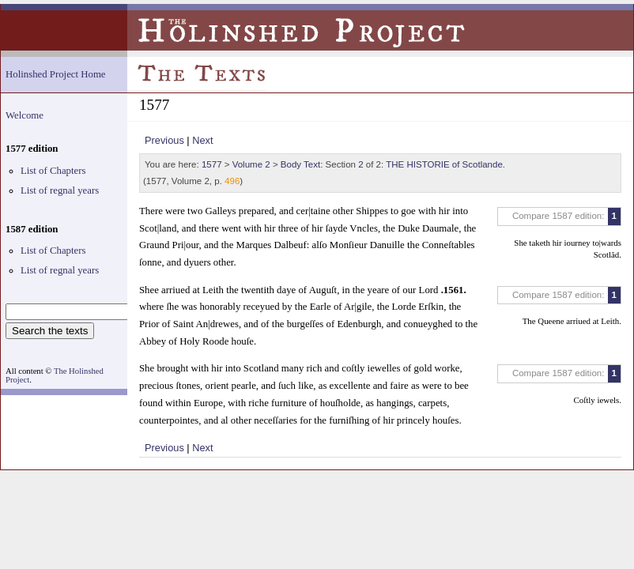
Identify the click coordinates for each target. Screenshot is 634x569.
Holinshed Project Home (56, 74)
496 (232, 181)
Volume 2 (251, 164)
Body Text (300, 164)
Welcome (24, 115)
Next (202, 140)
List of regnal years (60, 190)
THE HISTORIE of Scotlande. (445, 164)
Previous (164, 140)
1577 (212, 164)
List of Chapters (53, 170)
